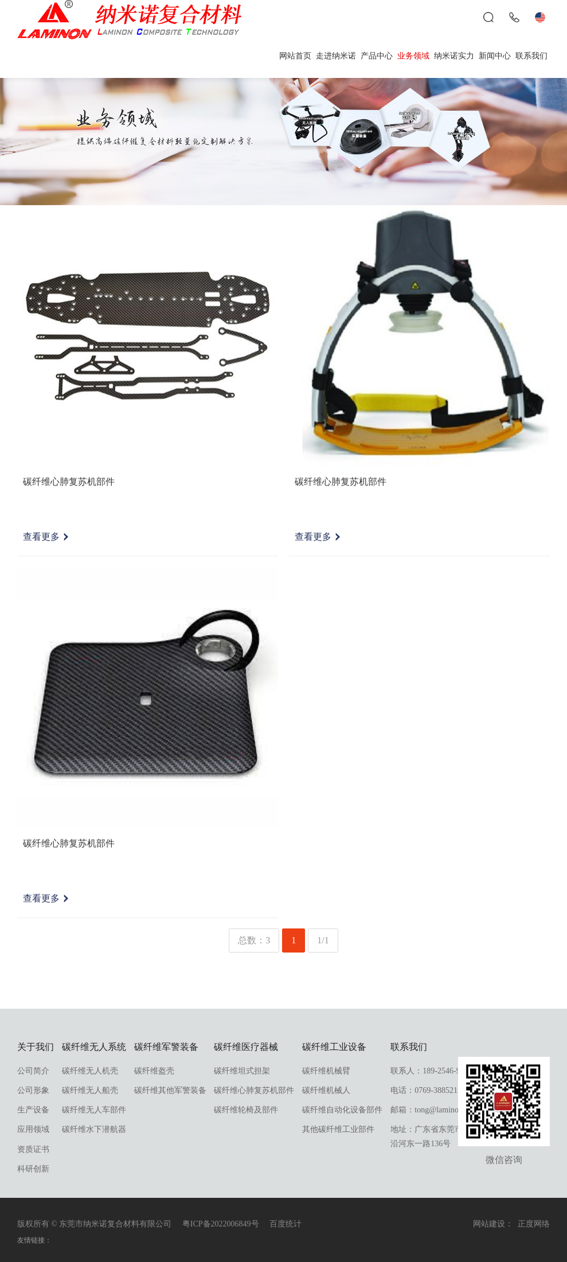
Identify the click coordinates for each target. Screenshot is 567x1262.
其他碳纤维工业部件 (338, 1129)
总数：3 (254, 940)
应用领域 (33, 1129)
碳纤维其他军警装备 (170, 1090)
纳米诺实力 (454, 56)
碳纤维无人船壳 (90, 1090)
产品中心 (377, 56)
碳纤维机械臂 (326, 1071)
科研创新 (33, 1169)
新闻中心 (495, 56)
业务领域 (413, 56)
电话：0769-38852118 (427, 1090)
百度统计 (285, 1224)
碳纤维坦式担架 (242, 1071)
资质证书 (33, 1149)
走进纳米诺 (336, 56)
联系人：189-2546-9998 (431, 1071)
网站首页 (295, 56)
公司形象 (33, 1090)
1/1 (323, 940)
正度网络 (534, 1224)
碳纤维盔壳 (154, 1071)
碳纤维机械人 (326, 1090)
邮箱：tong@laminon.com (434, 1110)
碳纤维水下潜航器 (94, 1129)
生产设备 (33, 1110)
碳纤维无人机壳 (90, 1071)
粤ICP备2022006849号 (220, 1224)
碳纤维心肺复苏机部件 (254, 1090)
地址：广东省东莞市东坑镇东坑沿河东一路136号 (446, 1136)
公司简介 (33, 1071)
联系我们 (531, 56)
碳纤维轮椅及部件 (246, 1110)
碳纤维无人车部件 (94, 1110)
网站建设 (489, 1224)
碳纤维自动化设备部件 (342, 1110)
